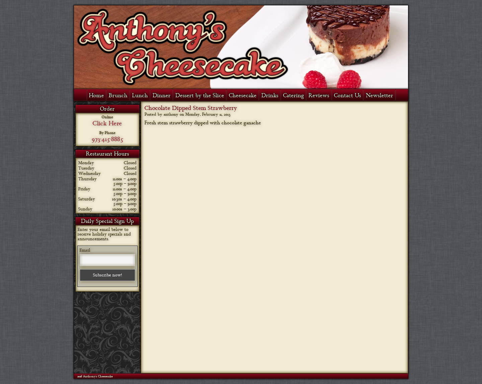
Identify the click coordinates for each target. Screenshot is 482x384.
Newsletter (379, 95)
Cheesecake (243, 95)
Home (96, 95)
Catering (293, 95)
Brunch (118, 95)
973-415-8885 (107, 139)
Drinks (269, 95)
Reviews (319, 95)
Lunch (140, 95)
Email (85, 250)
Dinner (162, 95)
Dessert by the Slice (199, 95)
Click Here (107, 123)
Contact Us (347, 95)
